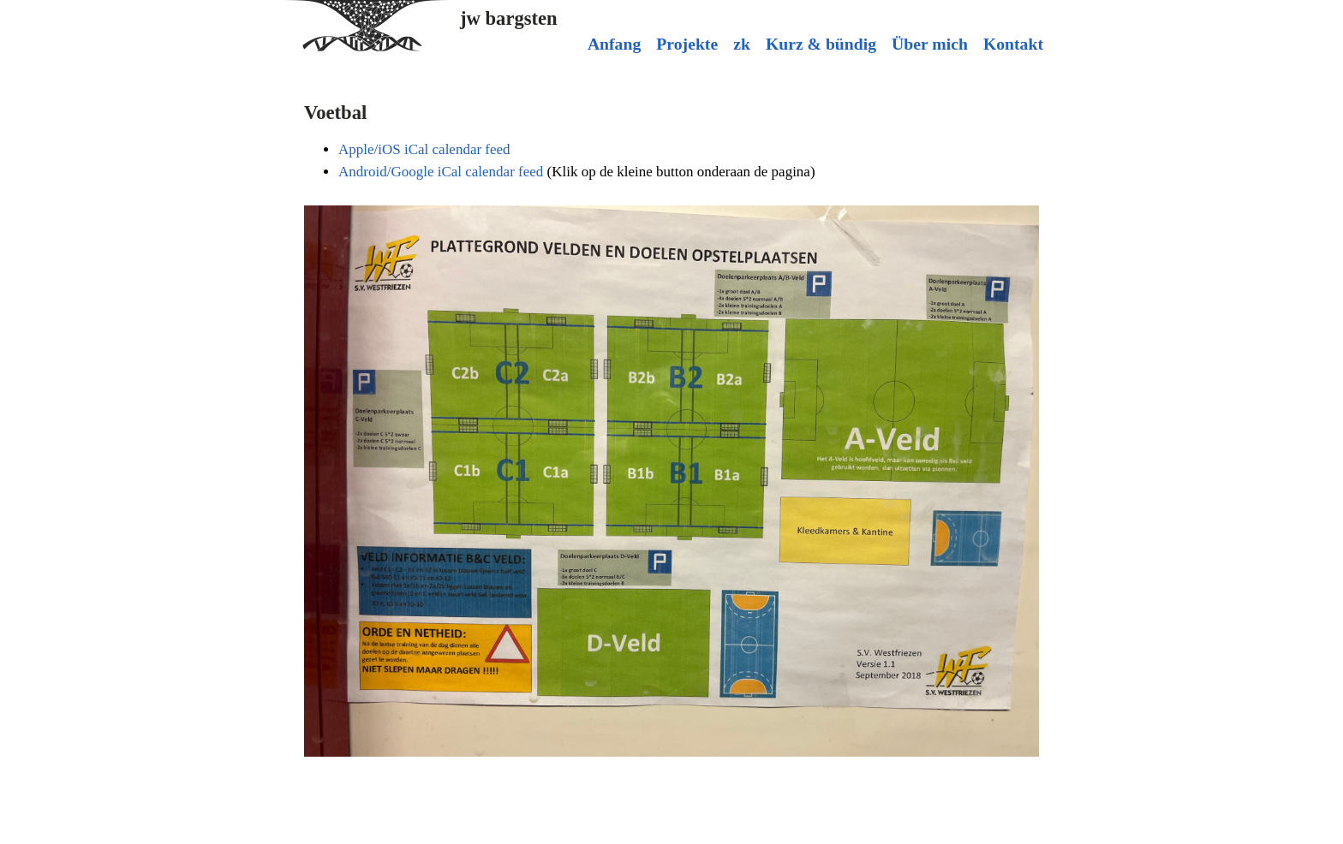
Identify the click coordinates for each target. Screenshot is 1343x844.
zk (741, 43)
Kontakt (1013, 43)
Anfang (614, 43)
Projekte (687, 43)
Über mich (930, 43)
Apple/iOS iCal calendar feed (424, 149)
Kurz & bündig (821, 43)
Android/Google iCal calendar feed (440, 171)
